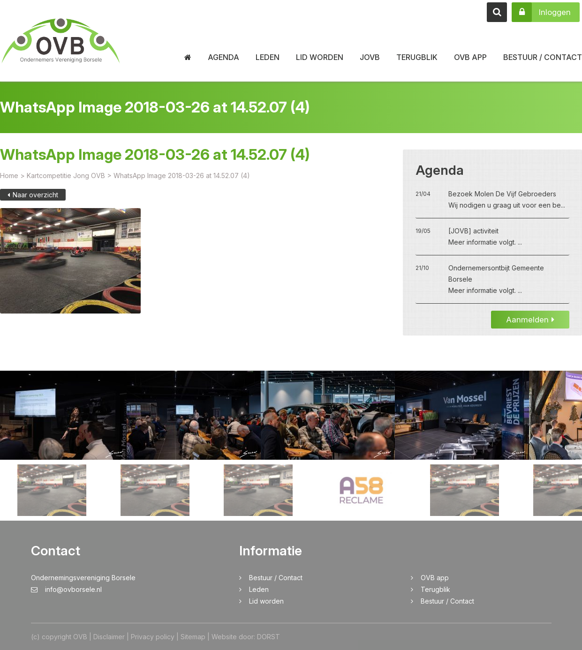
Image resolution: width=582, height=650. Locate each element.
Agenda (223, 57)
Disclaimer (109, 637)
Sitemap (193, 637)
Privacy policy (152, 637)
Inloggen (541, 12)
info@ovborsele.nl (66, 589)
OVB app (470, 57)
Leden (268, 57)
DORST (268, 637)
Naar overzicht (33, 201)
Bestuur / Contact (542, 57)
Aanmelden (530, 325)
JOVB (370, 57)
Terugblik (417, 57)
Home (9, 182)
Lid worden (319, 57)
